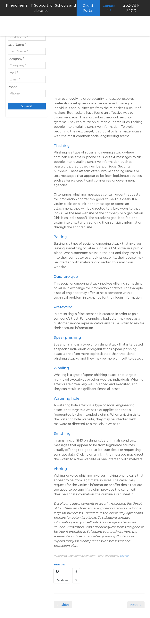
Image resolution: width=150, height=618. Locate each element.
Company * (16, 59)
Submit (26, 106)
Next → (136, 605)
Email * (13, 73)
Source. (124, 555)
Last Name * (17, 44)
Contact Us (109, 7)
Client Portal (88, 7)
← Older (63, 605)
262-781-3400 (131, 8)
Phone (13, 87)
